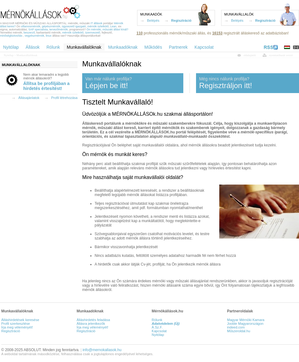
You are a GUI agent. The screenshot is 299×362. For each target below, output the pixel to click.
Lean (113, 26)
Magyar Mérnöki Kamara (245, 320)
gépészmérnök (51, 26)
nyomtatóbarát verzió (281, 55)
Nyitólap (9, 55)
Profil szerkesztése (15, 323)
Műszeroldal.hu (238, 331)
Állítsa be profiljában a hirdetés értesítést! (46, 86)
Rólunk (157, 320)
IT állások (96, 23)
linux (49, 35)
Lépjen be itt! (106, 85)
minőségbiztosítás (11, 35)
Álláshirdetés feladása (93, 320)
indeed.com (236, 327)
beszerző (29, 32)
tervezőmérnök (58, 29)
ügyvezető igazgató (74, 26)
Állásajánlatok (28, 98)
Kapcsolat (159, 331)
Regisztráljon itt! (225, 85)
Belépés (153, 20)
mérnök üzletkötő (98, 26)
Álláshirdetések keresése (20, 320)
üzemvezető (92, 32)
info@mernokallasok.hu (102, 350)
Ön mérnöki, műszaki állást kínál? (107, 29)
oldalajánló (249, 55)
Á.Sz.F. (157, 327)
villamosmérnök (31, 26)
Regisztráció (181, 20)
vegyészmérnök (34, 35)
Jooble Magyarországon (245, 323)
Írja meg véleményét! (17, 327)
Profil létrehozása (64, 98)
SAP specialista (38, 29)
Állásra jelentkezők (91, 323)
